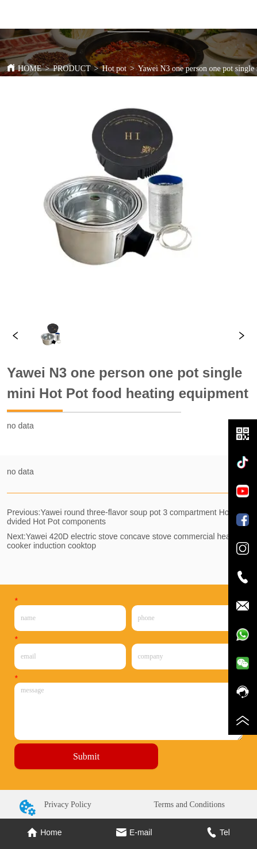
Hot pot (114, 68)
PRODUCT (71, 68)
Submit (86, 756)
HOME (29, 68)
